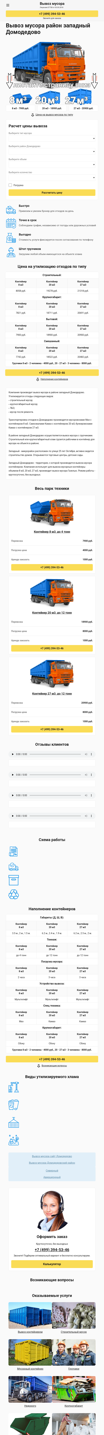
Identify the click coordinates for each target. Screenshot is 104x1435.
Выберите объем (17, 159)
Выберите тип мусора (20, 133)
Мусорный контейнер (30, 1368)
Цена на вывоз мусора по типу (54, 114)
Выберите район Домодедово (24, 146)
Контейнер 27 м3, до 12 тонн (52, 693)
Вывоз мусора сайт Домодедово (52, 1156)
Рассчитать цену (52, 192)
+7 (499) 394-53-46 (52, 14)
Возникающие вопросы (54, 1065)
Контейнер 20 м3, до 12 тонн (52, 612)
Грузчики (73, 1368)
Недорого (30, 1405)
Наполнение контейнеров (54, 379)
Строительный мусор (74, 1331)
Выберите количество (20, 172)
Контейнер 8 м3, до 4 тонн (52, 531)
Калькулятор (52, 1264)
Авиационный (51, 1177)
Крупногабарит (74, 1405)
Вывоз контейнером (30, 1331)
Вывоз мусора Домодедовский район (52, 1162)
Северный (52, 1170)
